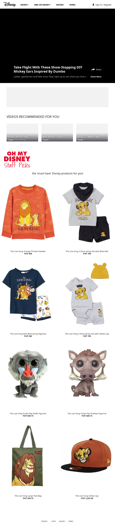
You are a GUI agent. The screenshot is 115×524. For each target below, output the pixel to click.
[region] (57, 36)
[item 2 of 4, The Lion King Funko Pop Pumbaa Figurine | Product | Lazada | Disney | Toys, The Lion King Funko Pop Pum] (87, 374)
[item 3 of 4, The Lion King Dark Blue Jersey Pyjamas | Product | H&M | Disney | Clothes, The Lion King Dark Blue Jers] (28, 294)
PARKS (70, 521)
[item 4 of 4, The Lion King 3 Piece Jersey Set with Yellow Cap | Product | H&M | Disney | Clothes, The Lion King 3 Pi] (87, 294)
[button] (105, 4)
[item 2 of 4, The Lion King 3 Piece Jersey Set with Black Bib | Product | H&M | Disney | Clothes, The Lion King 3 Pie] (87, 212)
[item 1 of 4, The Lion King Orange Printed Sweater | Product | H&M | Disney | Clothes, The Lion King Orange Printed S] (28, 212)
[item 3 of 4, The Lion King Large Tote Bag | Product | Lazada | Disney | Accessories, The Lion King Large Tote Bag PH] (28, 456)
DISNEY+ (44, 521)
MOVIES (62, 521)
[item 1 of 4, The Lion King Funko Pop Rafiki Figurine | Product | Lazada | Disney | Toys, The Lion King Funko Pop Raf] (28, 374)
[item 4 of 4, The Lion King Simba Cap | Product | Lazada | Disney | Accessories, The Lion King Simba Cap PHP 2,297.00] (87, 456)
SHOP (53, 521)
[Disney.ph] (9, 4)
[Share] (95, 69)
